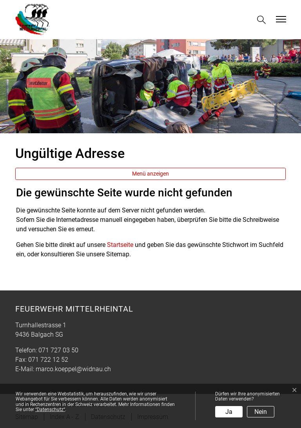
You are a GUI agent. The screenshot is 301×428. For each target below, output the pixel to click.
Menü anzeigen (150, 173)
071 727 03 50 (58, 350)
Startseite (120, 244)
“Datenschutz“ (50, 409)
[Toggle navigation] (280, 19)
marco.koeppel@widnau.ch (73, 369)
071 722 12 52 (48, 359)
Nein (260, 411)
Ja (228, 411)
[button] (263, 19)
